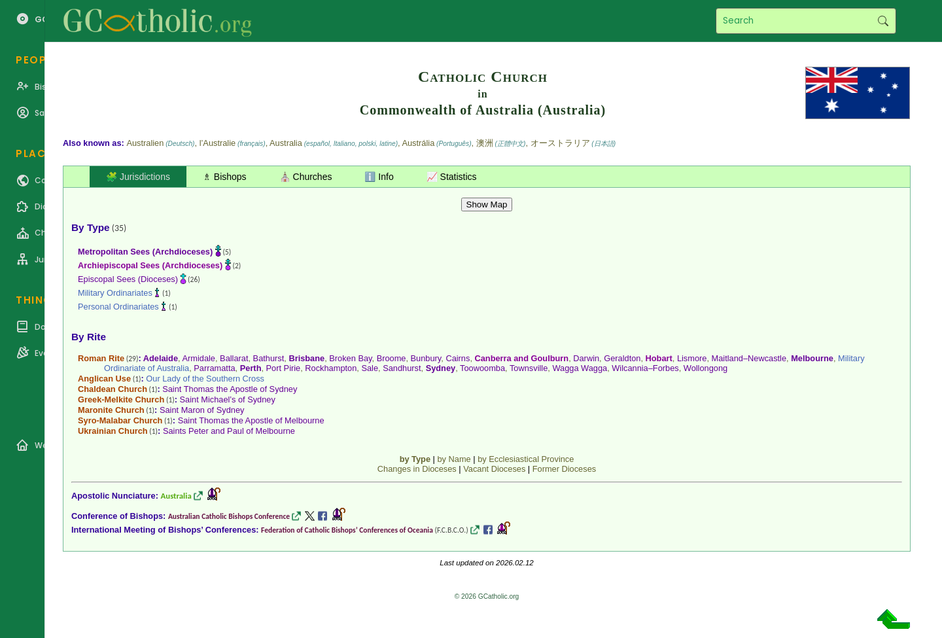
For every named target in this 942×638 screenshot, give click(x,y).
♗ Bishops (225, 176)
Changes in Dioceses (417, 469)
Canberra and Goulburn (522, 358)
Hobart (659, 358)
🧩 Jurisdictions (138, 176)
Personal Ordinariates (118, 306)
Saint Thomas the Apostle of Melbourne (251, 420)
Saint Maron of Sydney (202, 410)
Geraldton (622, 358)
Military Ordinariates (115, 293)
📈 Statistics (452, 176)
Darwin (586, 358)
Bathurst (269, 358)
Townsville (529, 368)
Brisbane (306, 358)
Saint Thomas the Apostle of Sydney (229, 389)
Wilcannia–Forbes (645, 368)
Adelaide (160, 358)
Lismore (692, 358)
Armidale (198, 358)
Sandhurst (402, 368)
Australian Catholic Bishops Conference (229, 516)
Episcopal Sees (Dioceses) (128, 279)
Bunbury (426, 358)
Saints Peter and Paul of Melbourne (229, 431)
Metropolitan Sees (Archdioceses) (145, 252)
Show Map (487, 204)
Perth (251, 368)
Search (882, 21)
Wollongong (705, 368)
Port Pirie (283, 368)
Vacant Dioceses (494, 469)
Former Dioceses (564, 469)
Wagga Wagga (579, 368)
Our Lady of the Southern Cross (205, 378)
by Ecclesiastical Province (526, 459)
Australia (176, 496)
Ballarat (234, 358)
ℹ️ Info (378, 176)
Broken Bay (350, 358)
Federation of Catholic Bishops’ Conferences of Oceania (347, 530)
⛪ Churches (305, 176)
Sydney (441, 368)
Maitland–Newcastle (749, 358)
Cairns (457, 358)
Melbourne (812, 358)
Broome (391, 358)
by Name (453, 459)
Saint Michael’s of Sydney (227, 399)
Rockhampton (331, 368)
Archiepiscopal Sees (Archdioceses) (150, 265)
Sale (369, 368)
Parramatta (214, 368)
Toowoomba (482, 368)
